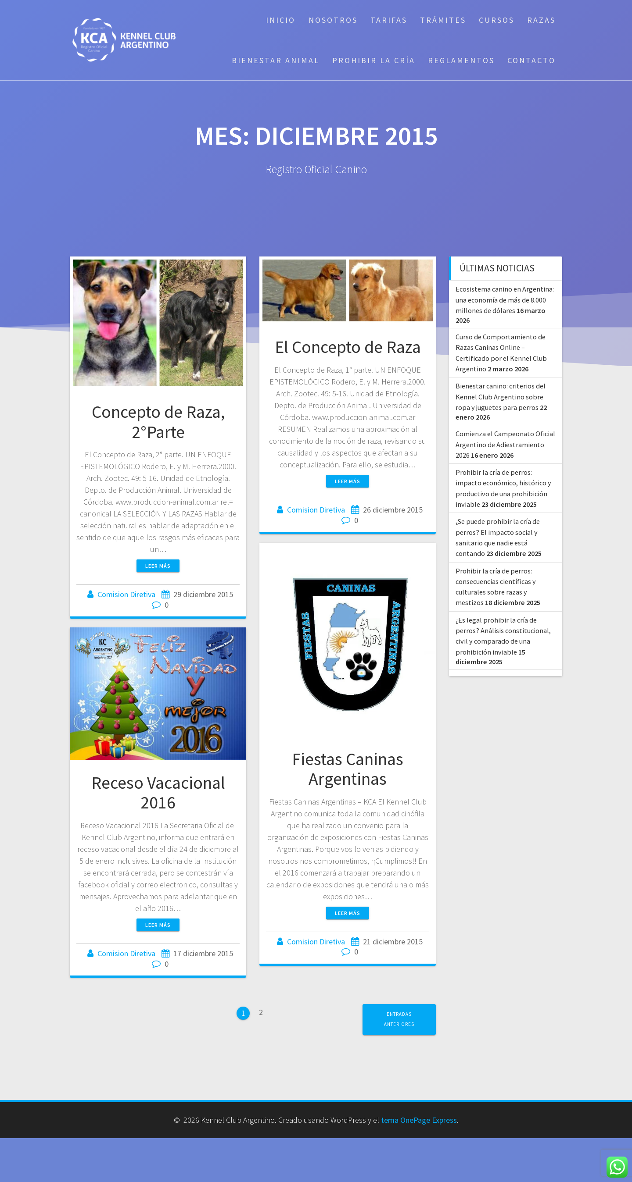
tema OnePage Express (419, 1120)
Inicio (280, 20)
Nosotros (333, 20)
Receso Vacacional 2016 (158, 793)
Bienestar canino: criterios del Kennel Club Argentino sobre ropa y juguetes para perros (501, 396)
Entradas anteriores (399, 1019)
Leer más (158, 566)
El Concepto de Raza (348, 347)
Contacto (531, 60)
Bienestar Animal (276, 60)
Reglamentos (461, 60)
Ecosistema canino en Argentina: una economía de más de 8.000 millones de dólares (505, 300)
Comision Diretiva (126, 594)
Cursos (496, 20)
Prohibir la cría (373, 60)
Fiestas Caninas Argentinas (347, 769)
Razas (541, 20)
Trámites (443, 20)
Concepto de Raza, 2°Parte (158, 422)
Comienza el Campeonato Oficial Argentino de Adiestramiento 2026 (505, 444)
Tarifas (388, 20)
